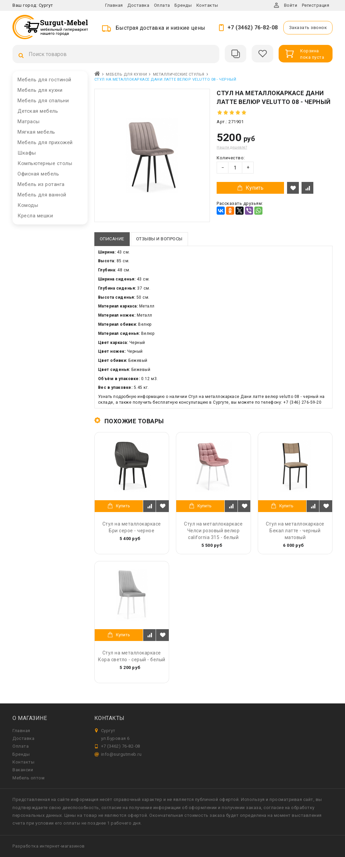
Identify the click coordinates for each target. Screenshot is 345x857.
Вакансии (22, 769)
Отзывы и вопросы (159, 238)
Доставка (138, 5)
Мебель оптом (28, 777)
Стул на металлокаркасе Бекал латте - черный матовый (295, 530)
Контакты (207, 5)
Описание (112, 238)
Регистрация (316, 5)
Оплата (162, 5)
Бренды (183, 5)
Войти (290, 5)
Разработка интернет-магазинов (48, 846)
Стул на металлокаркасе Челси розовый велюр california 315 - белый (213, 530)
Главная (114, 5)
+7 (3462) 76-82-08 (252, 27)
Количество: (231, 157)
